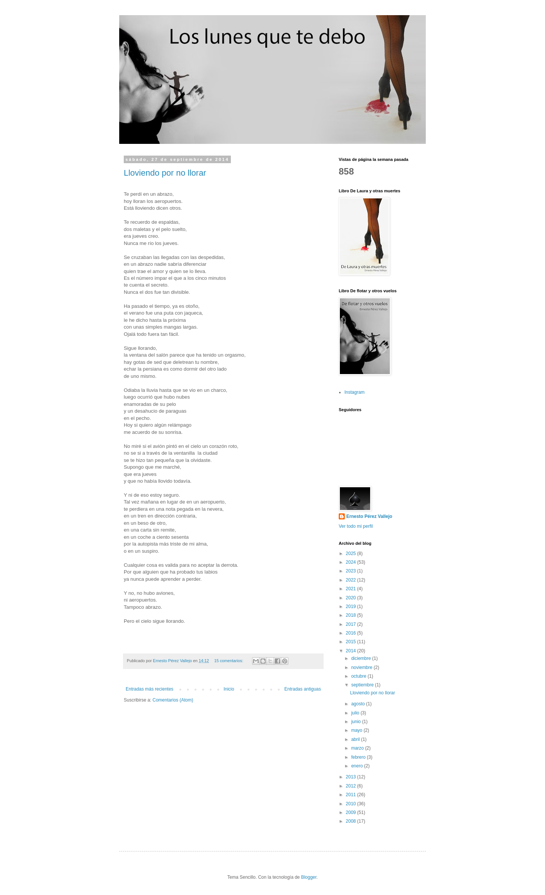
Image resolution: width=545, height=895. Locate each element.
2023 (351, 571)
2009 (351, 812)
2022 (351, 580)
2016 (351, 633)
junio (356, 721)
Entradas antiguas (302, 689)
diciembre (361, 658)
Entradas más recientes (149, 689)
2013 (351, 777)
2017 (351, 624)
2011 (351, 794)
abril (356, 739)
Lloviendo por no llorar (165, 173)
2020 (351, 597)
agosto (358, 703)
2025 (351, 553)
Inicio (229, 689)
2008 (351, 821)
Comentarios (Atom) (173, 700)
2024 (351, 562)
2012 (351, 786)
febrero (359, 757)
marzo (358, 748)
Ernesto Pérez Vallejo (369, 516)
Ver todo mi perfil (356, 526)
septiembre (363, 685)
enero (357, 766)
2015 (351, 641)
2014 (351, 650)
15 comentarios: (229, 660)
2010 (351, 803)
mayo (357, 730)
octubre (359, 676)
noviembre (362, 667)
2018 (351, 615)
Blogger (308, 877)
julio (356, 713)
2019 (351, 606)
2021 (351, 588)
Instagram (354, 392)
